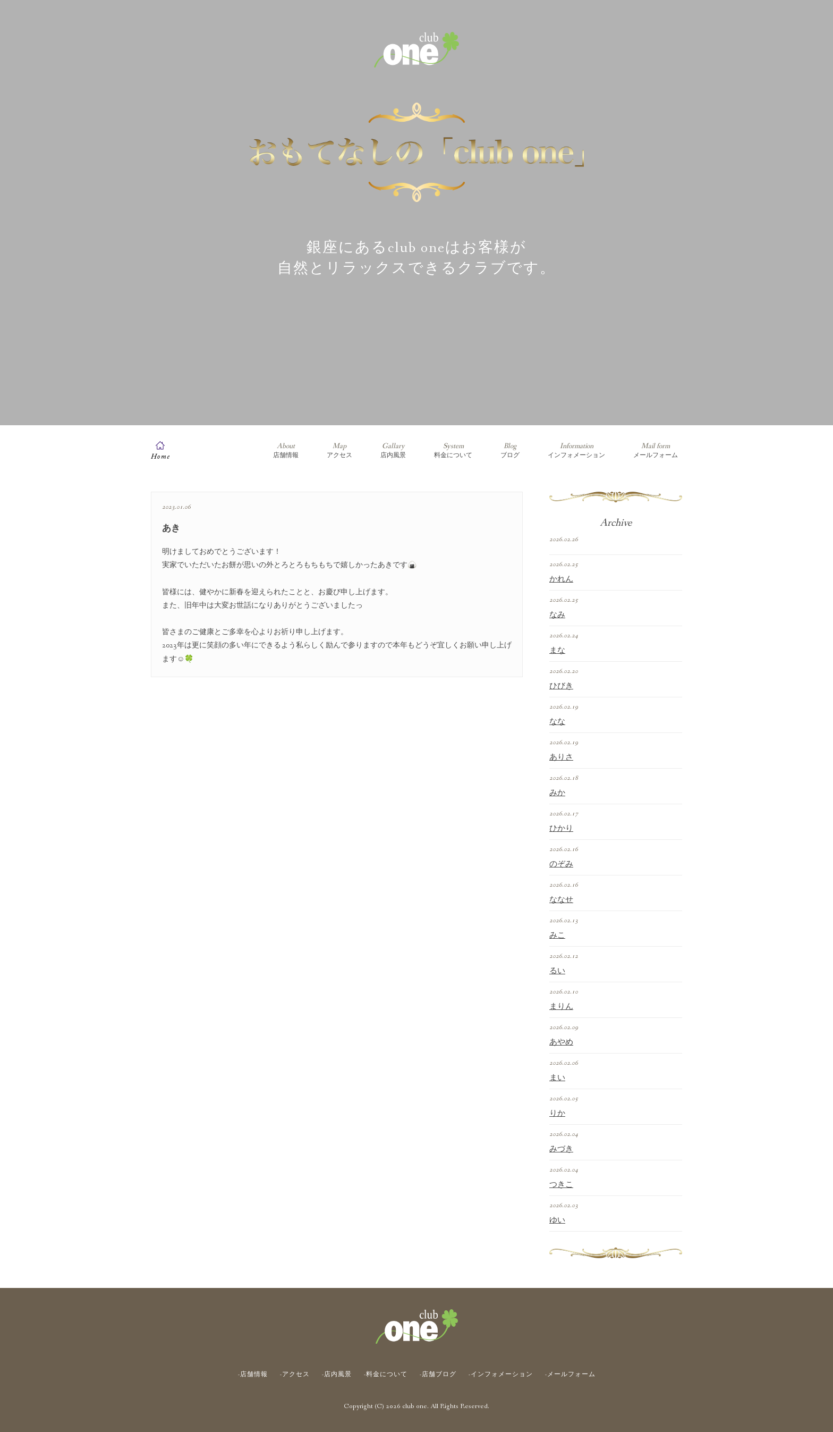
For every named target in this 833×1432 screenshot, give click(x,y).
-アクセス (295, 1374)
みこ (557, 935)
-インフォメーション (501, 1374)
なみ (557, 615)
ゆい (557, 1220)
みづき (561, 1149)
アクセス (339, 450)
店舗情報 (286, 450)
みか (557, 793)
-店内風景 (337, 1374)
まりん (561, 1006)
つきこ (561, 1185)
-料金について (385, 1374)
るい (557, 971)
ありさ (561, 757)
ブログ (510, 450)
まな (557, 650)
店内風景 (393, 450)
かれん (561, 579)
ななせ (561, 900)
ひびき (561, 686)
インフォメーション (576, 450)
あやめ (561, 1042)
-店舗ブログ (438, 1374)
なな (557, 722)
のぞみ (561, 864)
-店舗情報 (253, 1374)
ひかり (561, 828)
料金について (453, 450)
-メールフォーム (570, 1374)
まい (557, 1078)
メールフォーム (655, 450)
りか (557, 1113)
